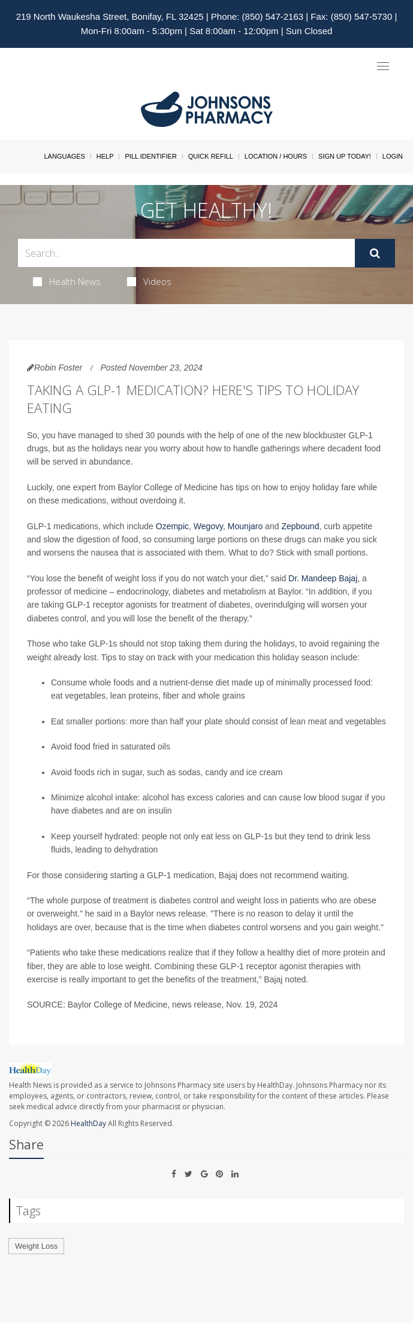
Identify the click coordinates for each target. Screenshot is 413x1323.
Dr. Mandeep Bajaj (322, 578)
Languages (64, 156)
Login (392, 156)
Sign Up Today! (344, 156)
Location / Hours (276, 156)
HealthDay (88, 1123)
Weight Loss (36, 1246)
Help (105, 156)
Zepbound (300, 526)
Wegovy (208, 526)
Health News (67, 281)
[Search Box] (186, 253)
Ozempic (172, 526)
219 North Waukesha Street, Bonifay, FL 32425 (110, 16)
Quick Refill (210, 156)
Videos (149, 281)
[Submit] (375, 253)
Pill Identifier (150, 156)
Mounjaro (245, 526)
